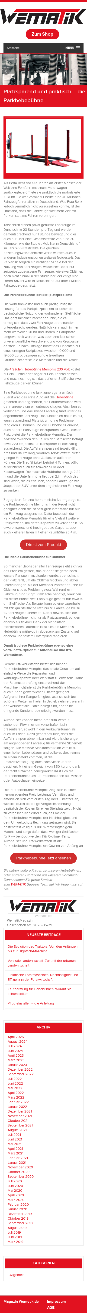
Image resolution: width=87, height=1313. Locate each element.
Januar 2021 (17, 1163)
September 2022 (21, 1074)
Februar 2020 (18, 1205)
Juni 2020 (15, 1186)
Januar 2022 (17, 1107)
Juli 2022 (15, 1079)
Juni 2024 (15, 1051)
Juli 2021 (14, 1135)
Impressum (57, 1301)
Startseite (13, 48)
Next (81, 71)
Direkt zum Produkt (43, 544)
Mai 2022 (15, 1088)
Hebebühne (64, 397)
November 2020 (20, 1167)
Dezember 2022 (20, 1070)
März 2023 (16, 1060)
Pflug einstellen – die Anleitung (31, 1003)
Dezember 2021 (20, 1111)
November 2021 (20, 1116)
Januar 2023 (17, 1065)
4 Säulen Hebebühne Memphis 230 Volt (40, 369)
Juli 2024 (15, 1046)
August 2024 (17, 1042)
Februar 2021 (18, 1158)
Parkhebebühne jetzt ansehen (43, 858)
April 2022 (16, 1093)
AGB (51, 1308)
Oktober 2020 (18, 1172)
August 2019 (17, 1228)
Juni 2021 (15, 1139)
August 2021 (17, 1130)
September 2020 (21, 1177)
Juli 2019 (14, 1233)
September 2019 (20, 1223)
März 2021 (15, 1153)
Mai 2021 (14, 1144)
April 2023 (16, 1056)
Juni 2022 (15, 1084)
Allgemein (17, 1275)
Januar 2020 (17, 1209)
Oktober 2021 (18, 1121)
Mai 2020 (15, 1191)
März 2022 (16, 1097)
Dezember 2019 (20, 1214)
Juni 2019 (15, 1237)
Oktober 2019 (18, 1219)
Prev (6, 71)
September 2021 (20, 1125)
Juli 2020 (15, 1181)
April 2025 (16, 1037)
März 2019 (15, 1242)
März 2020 (16, 1200)
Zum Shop (42, 34)
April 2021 (15, 1149)
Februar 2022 (18, 1102)
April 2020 (16, 1195)
